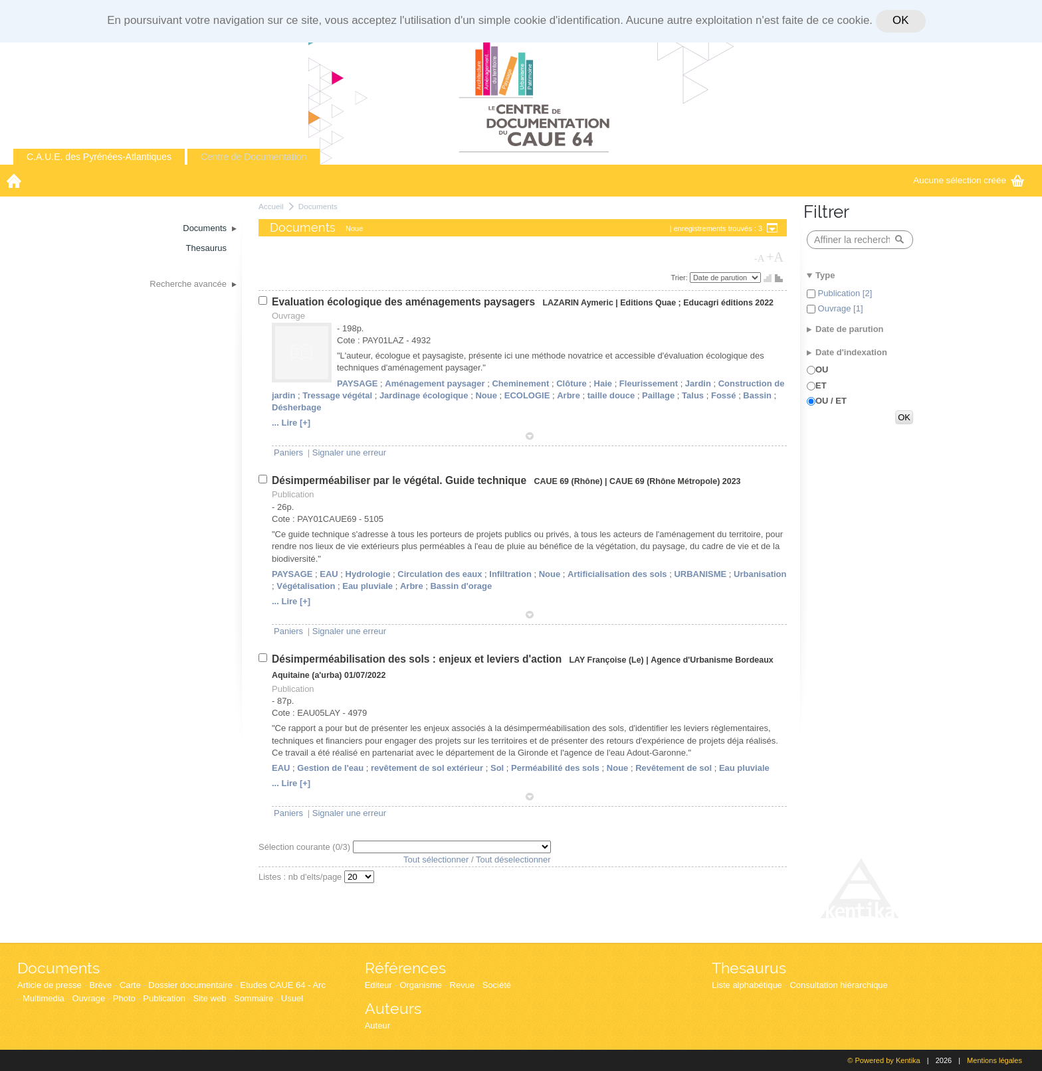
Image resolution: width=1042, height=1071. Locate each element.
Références (405, 968)
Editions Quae (648, 302)
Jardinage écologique (424, 395)
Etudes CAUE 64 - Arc (283, 985)
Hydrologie (368, 574)
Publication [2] (843, 293)
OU (822, 369)
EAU (329, 574)
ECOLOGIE (527, 395)
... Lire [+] (291, 423)
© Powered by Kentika (883, 1060)
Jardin (698, 383)
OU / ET (831, 401)
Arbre (568, 395)
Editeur (378, 985)
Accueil (271, 206)
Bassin (757, 395)
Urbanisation (760, 574)
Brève (100, 985)
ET (821, 385)
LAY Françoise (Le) (607, 660)
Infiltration (510, 574)
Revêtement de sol (673, 768)
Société (496, 985)
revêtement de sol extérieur (427, 768)
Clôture (571, 383)
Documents (318, 206)
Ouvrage (88, 998)
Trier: (680, 278)
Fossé (723, 395)
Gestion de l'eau (330, 768)
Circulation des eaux (439, 574)
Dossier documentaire (190, 985)
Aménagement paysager (434, 383)
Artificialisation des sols (617, 574)
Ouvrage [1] (839, 308)
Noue (486, 395)
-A (759, 258)
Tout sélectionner (436, 860)
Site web (210, 998)
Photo (124, 998)
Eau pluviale (367, 586)
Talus (693, 395)
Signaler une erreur (349, 452)
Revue (462, 985)
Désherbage (296, 407)
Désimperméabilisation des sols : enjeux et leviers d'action (418, 659)
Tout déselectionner (513, 860)
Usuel (292, 998)
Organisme (420, 985)
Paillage (658, 395)
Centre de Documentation (254, 156)
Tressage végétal (337, 395)
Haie (603, 383)
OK (900, 20)
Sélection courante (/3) (306, 847)
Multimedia (43, 998)
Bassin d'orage (461, 586)
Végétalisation (305, 586)
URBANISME (700, 574)
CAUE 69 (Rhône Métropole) (664, 481)
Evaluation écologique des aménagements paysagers (405, 301)
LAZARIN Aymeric (577, 302)
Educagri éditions (718, 302)
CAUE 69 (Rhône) (568, 481)
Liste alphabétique (747, 985)
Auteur (377, 1025)
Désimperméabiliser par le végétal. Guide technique (400, 480)
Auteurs (393, 1008)
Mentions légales (994, 1060)
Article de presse (49, 985)
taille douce (611, 395)
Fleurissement (648, 383)
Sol (497, 768)
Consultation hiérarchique (838, 985)
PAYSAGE (357, 383)
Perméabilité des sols (555, 768)
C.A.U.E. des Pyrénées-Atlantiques (99, 156)
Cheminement (520, 383)
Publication (164, 998)
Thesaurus (749, 968)
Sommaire (253, 998)
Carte (130, 985)
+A (774, 257)
